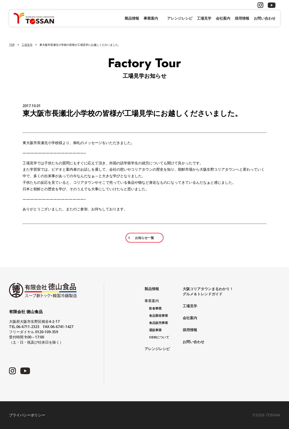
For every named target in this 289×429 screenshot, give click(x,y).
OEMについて (159, 337)
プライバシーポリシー (27, 415)
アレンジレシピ (179, 18)
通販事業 (155, 330)
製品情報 (132, 18)
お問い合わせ (264, 18)
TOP (12, 45)
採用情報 (242, 18)
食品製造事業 (158, 315)
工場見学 (204, 18)
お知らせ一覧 (144, 238)
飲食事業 (155, 308)
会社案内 (223, 18)
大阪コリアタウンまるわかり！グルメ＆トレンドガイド (208, 291)
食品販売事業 (158, 323)
